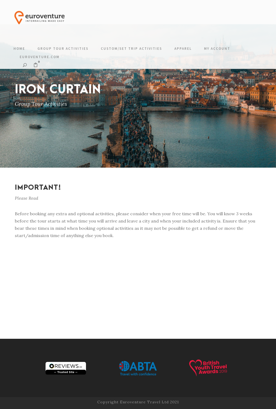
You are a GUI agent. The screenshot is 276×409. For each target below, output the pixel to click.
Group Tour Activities (62, 48)
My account (217, 48)
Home (19, 48)
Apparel (183, 48)
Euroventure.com (40, 57)
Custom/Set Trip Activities (131, 48)
